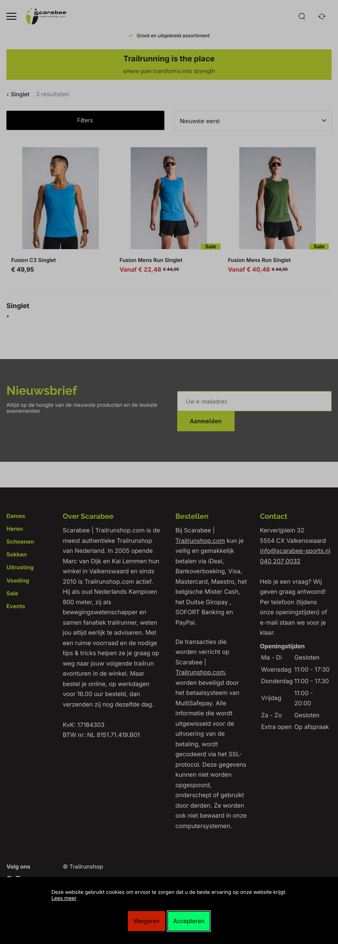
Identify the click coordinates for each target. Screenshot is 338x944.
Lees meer (63, 898)
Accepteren (188, 921)
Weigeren (147, 921)
